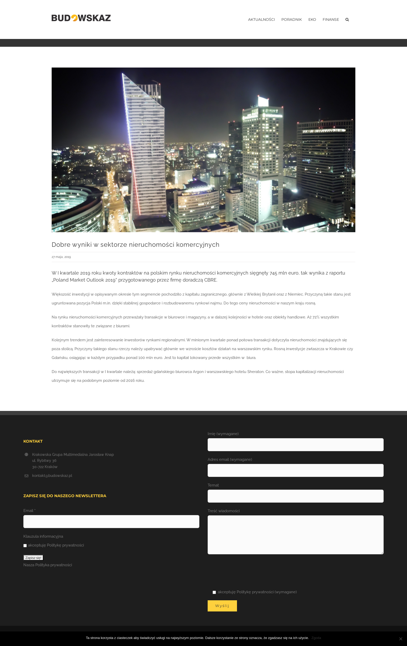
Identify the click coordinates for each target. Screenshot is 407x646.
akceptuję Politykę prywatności (53, 545)
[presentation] (247, 571)
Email (29, 510)
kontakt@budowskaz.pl (52, 476)
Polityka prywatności (53, 565)
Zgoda (316, 638)
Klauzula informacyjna (43, 536)
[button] (347, 19)
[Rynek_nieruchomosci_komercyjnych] (203, 150)
